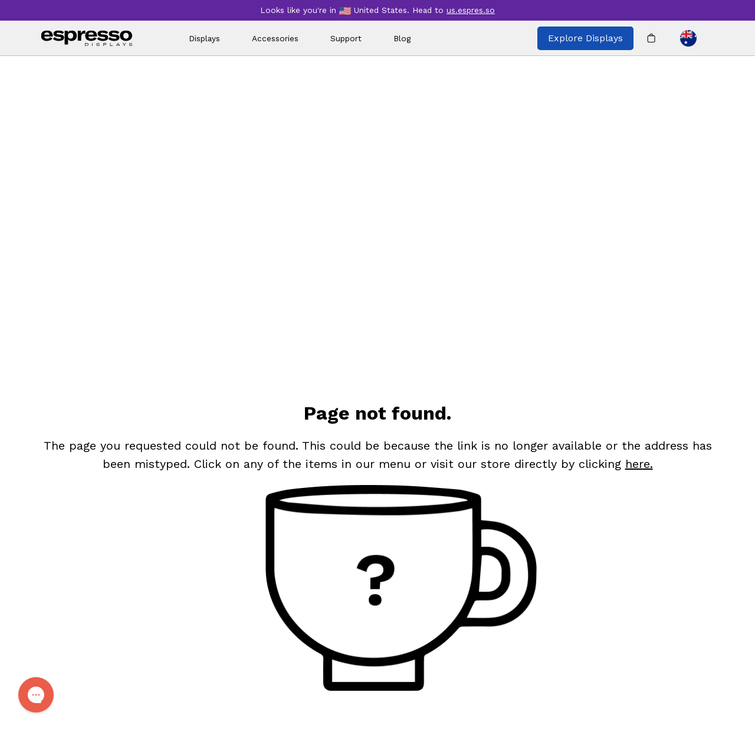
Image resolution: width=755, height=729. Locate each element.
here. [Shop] (639, 464)
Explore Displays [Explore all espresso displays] (585, 38)
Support (346, 38)
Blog (402, 38)
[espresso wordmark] (87, 38)
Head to (453, 10)
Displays (204, 38)
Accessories (275, 38)
